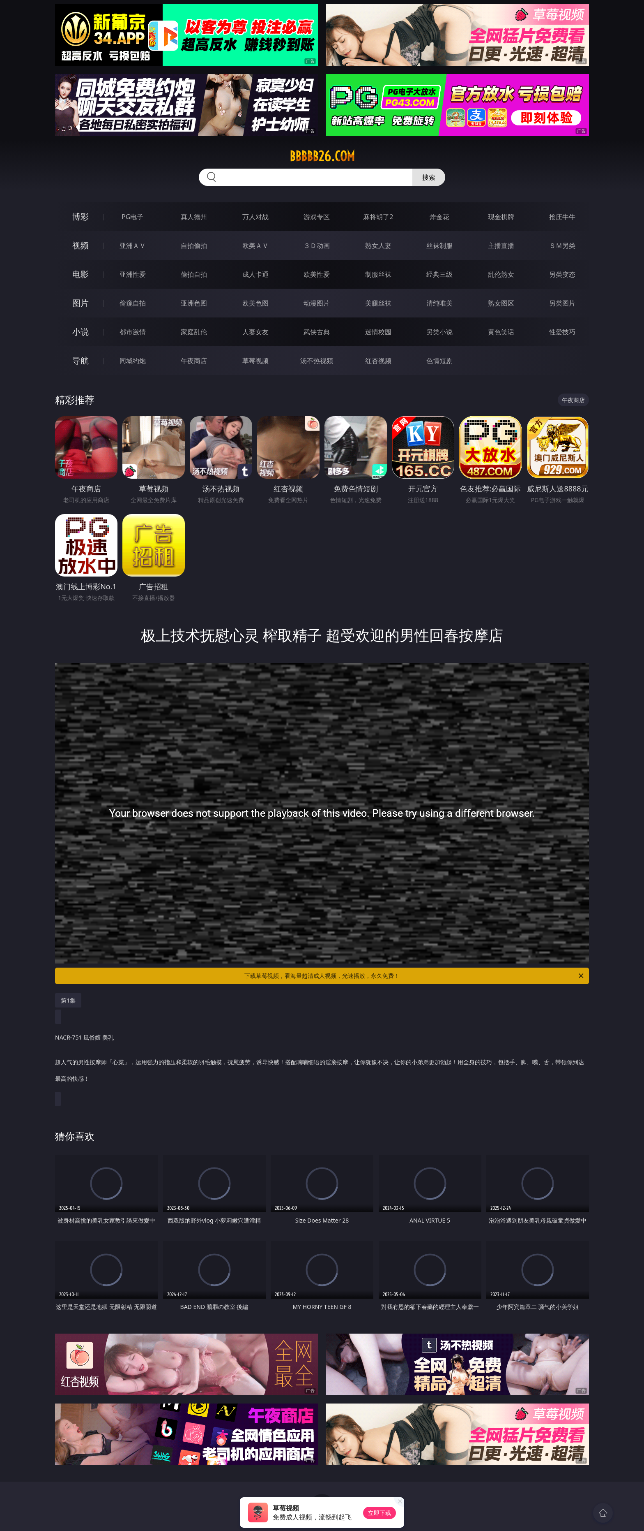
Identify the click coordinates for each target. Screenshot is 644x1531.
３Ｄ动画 (317, 245)
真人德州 (194, 216)
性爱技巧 (562, 331)
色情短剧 (439, 360)
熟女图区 (501, 303)
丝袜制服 (439, 245)
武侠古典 (317, 331)
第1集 (68, 1000)
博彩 (80, 216)
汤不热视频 (316, 360)
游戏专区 (317, 216)
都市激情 (133, 331)
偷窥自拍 (133, 303)
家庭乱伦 (194, 331)
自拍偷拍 (194, 245)
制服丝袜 (378, 274)
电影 (80, 274)
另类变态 (562, 274)
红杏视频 (378, 360)
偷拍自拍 (194, 274)
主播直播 (501, 245)
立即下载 (379, 1513)
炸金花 (439, 216)
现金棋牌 (501, 216)
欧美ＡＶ (255, 245)
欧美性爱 (317, 274)
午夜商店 (194, 360)
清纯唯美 (439, 303)
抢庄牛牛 (562, 216)
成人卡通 (255, 274)
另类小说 (439, 331)
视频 (80, 245)
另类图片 (562, 303)
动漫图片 (317, 303)
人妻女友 (255, 331)
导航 (80, 360)
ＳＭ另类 (562, 245)
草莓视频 (255, 360)
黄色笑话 (501, 331)
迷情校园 (378, 331)
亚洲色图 (194, 303)
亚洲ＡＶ (133, 245)
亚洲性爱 (133, 274)
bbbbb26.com (322, 156)
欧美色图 (255, 303)
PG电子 (132, 216)
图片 (80, 302)
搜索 (428, 177)
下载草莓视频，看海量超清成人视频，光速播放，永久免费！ (414, 976)
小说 (80, 331)
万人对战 (255, 216)
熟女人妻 (378, 245)
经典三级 (439, 274)
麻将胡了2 (378, 216)
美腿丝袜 (378, 303)
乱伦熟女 (501, 274)
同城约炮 (133, 360)
